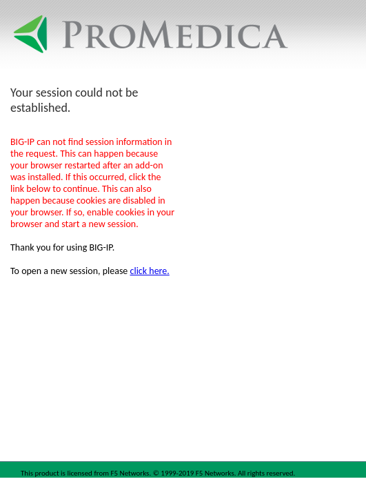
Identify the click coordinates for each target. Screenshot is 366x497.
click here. (150, 271)
